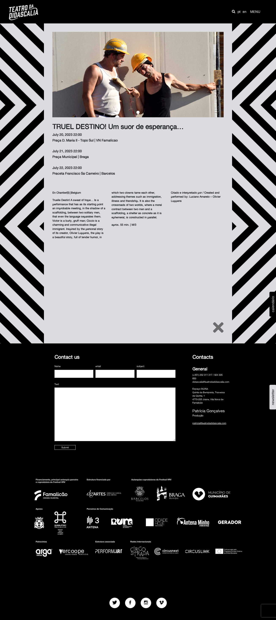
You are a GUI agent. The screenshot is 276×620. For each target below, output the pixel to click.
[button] (233, 11)
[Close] (218, 327)
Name (57, 366)
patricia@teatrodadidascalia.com (209, 423)
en (244, 12)
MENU (255, 12)
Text (56, 384)
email (98, 366)
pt (239, 12)
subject (140, 366)
